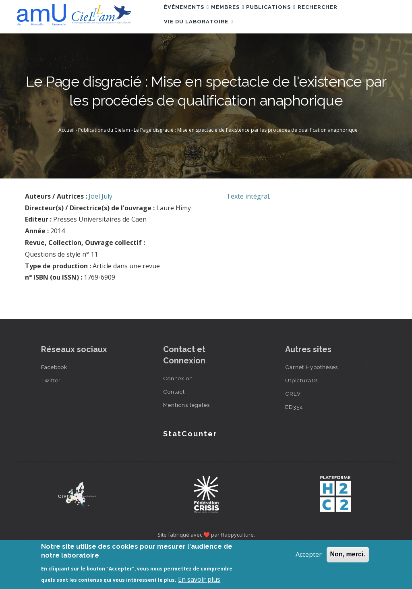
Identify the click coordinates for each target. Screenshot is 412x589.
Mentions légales (186, 442)
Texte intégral (247, 233)
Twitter (51, 417)
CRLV (293, 430)
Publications (290, 18)
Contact (174, 428)
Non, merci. (347, 554)
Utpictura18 (301, 417)
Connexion (178, 415)
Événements (190, 18)
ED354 (294, 444)
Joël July (100, 233)
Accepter (309, 554)
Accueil (66, 167)
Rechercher (344, 18)
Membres (239, 18)
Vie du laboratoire (202, 53)
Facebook (54, 404)
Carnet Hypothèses (311, 404)
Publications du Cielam (104, 167)
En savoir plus (199, 579)
